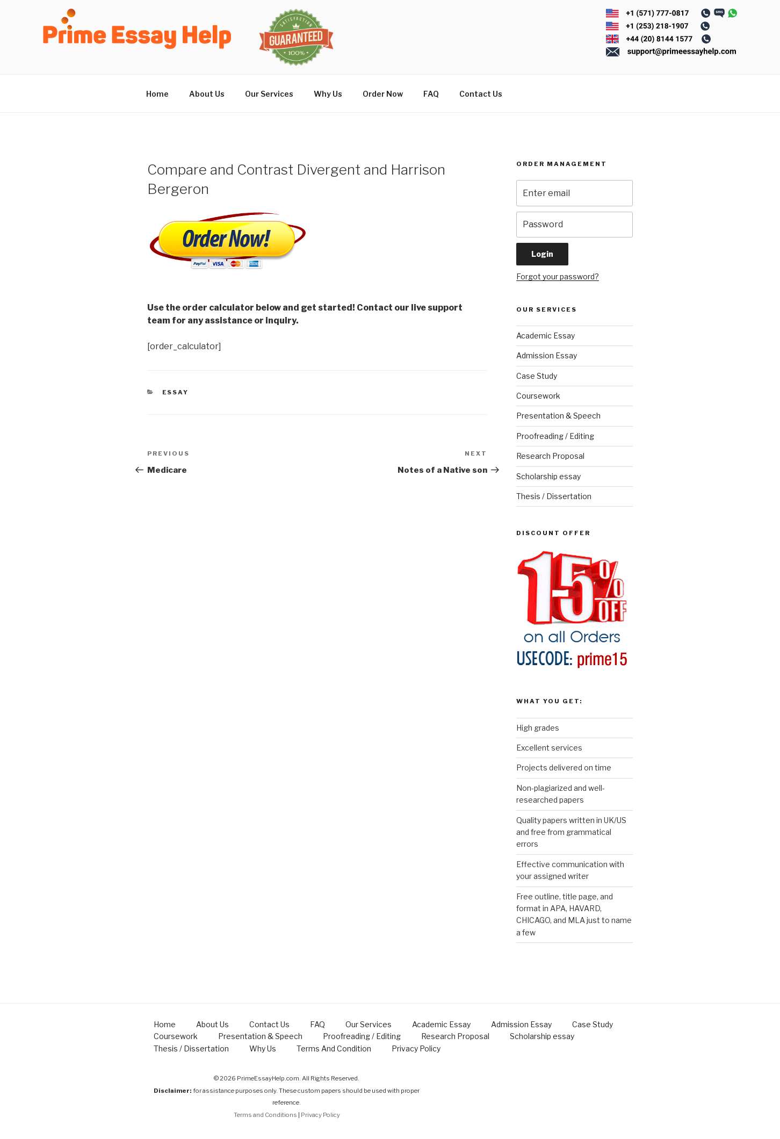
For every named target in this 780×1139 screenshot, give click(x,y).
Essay (175, 392)
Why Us (328, 93)
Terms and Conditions (265, 1115)
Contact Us (480, 93)
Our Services (269, 93)
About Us (207, 93)
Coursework (538, 395)
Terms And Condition (334, 1048)
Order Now (383, 93)
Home (157, 93)
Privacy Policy (416, 1048)
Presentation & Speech (558, 415)
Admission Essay (546, 355)
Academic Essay (545, 335)
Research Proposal (550, 455)
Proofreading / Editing (555, 436)
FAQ (431, 93)
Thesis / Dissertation (553, 496)
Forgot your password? (557, 276)
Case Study (536, 375)
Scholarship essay (548, 476)
